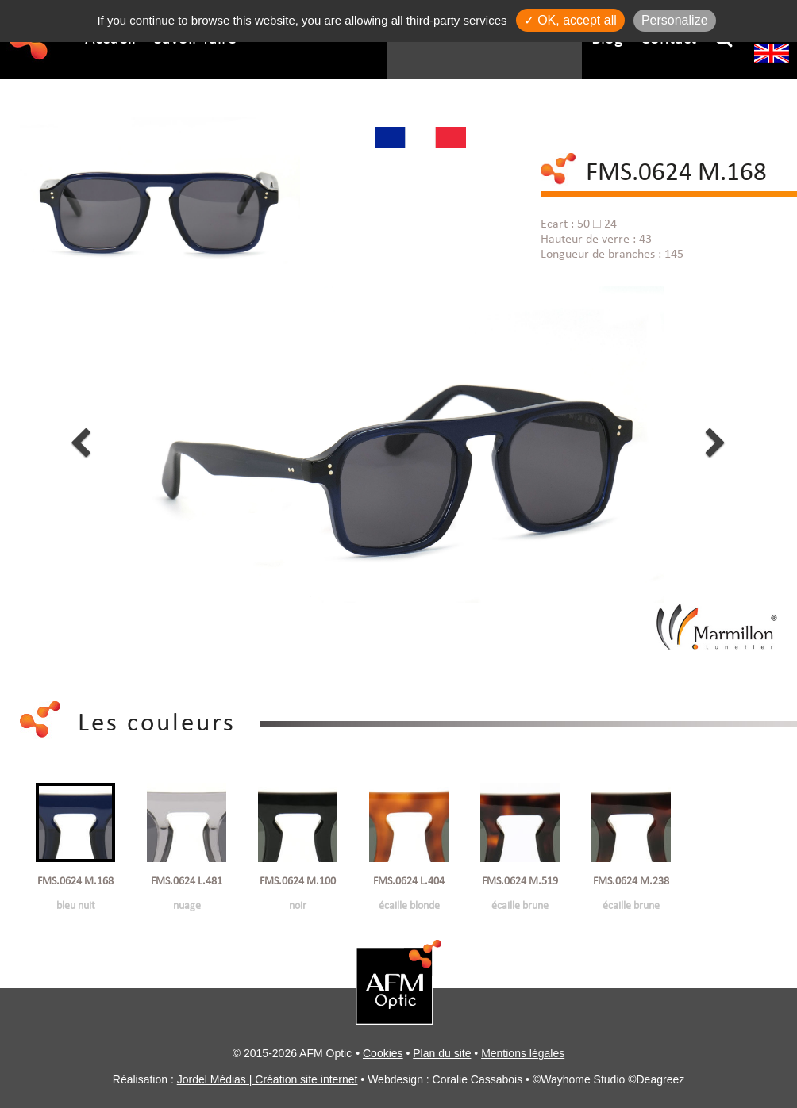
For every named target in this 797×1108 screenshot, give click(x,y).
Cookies (383, 1053)
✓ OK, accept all (570, 20)
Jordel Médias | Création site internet (267, 1079)
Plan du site (442, 1053)
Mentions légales (522, 1053)
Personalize (674, 20)
